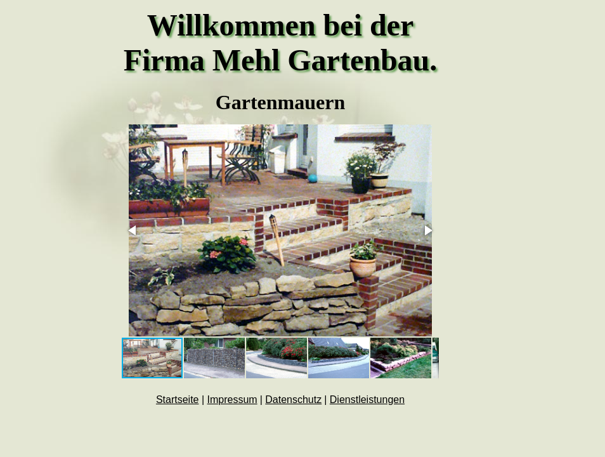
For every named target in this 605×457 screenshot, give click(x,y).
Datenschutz (293, 399)
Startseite (177, 399)
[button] (133, 230)
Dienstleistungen (367, 399)
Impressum (232, 399)
